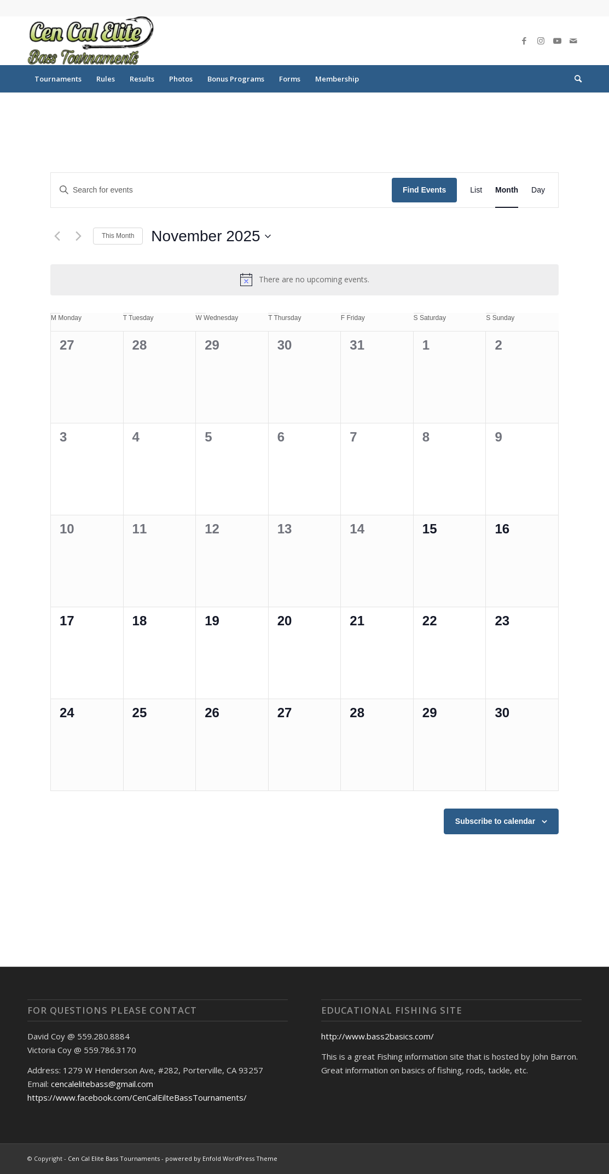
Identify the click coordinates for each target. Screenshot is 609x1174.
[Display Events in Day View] (538, 190)
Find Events (424, 189)
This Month (118, 236)
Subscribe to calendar (495, 821)
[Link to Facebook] (524, 40)
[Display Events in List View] (476, 190)
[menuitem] (58, 78)
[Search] (574, 78)
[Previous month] (56, 236)
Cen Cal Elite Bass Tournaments (114, 1158)
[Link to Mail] (573, 40)
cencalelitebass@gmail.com (102, 1083)
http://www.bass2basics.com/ (377, 1036)
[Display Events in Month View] (506, 190)
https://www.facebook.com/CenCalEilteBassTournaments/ (137, 1097)
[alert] (304, 279)
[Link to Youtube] (557, 40)
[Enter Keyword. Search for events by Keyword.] (221, 190)
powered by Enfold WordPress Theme (221, 1158)
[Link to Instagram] (540, 40)
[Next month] (78, 236)
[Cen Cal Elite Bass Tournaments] (90, 40)
